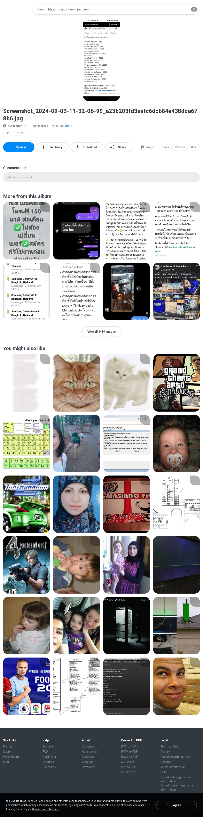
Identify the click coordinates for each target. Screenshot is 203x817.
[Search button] (182, 9)
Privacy (165, 751)
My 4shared (38, 125)
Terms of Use (169, 746)
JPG (8, 133)
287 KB (20, 133)
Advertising (89, 751)
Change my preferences (46, 809)
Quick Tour (49, 756)
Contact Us (49, 767)
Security (166, 762)
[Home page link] (16, 9)
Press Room (11, 756)
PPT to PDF (128, 767)
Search (7, 751)
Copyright (88, 762)
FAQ (45, 751)
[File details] (26, 230)
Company (88, 746)
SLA (163, 772)
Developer (88, 767)
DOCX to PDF (129, 756)
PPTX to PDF (129, 751)
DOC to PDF (128, 746)
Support (47, 746)
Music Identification (173, 767)
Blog (6, 762)
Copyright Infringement (176, 756)
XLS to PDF (128, 762)
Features (48, 762)
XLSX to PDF (129, 772)
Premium (9, 746)
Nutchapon (12, 125)
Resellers (88, 756)
